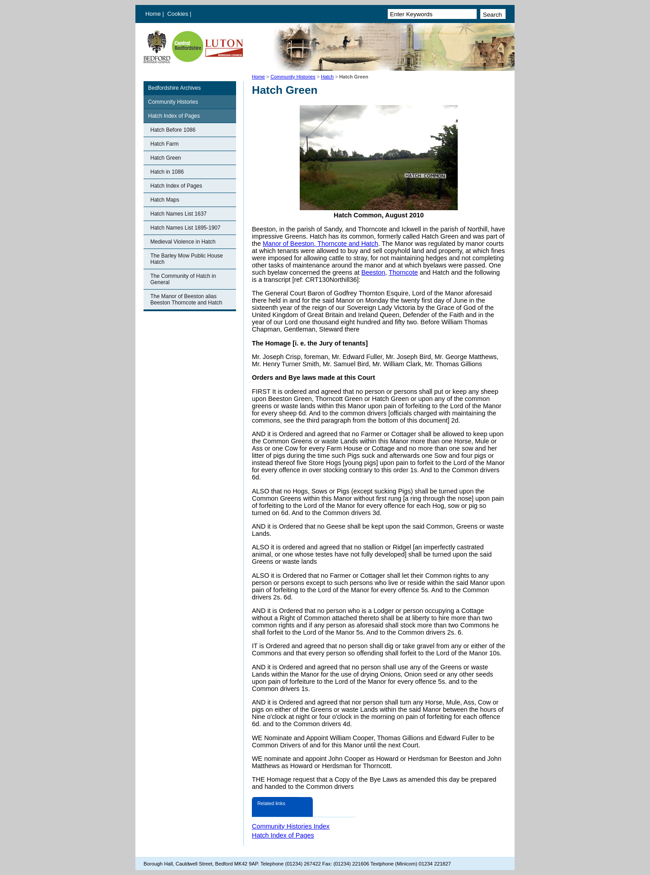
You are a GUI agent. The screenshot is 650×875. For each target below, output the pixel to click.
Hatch (327, 76)
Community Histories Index (291, 826)
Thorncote (403, 272)
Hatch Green (165, 158)
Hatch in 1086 (167, 172)
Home (153, 13)
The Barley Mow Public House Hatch (186, 259)
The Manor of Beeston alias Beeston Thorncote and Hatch (186, 299)
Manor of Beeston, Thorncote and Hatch (320, 243)
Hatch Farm (164, 144)
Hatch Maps (164, 200)
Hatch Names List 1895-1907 (185, 228)
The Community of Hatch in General (183, 279)
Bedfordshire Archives (174, 88)
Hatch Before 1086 (172, 130)
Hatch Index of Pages (174, 116)
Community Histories (293, 76)
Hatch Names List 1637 (178, 214)
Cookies (178, 13)
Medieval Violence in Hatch (183, 242)
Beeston (373, 272)
